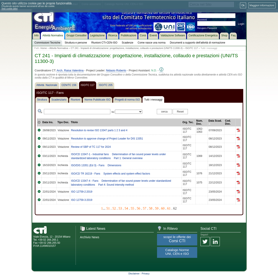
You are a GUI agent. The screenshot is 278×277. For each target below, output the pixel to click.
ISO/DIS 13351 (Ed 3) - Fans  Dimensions (96, 165)
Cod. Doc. (228, 122)
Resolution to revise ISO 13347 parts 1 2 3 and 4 (99, 130)
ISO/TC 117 (191, 48)
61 (169, 208)
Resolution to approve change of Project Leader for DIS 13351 (107, 138)
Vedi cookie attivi (9, 8)
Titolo (74, 122)
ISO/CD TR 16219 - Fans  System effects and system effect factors (110, 173)
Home (43, 48)
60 (163, 208)
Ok (243, 5)
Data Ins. (47, 122)
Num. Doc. (199, 122)
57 (144, 208)
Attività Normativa (58, 48)
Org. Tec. (188, 122)
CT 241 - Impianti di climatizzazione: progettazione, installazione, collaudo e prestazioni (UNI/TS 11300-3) (127, 48)
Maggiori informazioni (262, 5)
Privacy (146, 273)
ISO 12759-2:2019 (81, 191)
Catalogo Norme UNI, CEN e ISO (177, 251)
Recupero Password (207, 28)
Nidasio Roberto (116, 70)
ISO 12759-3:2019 (81, 199)
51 (108, 208)
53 (120, 208)
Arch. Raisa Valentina (70, 70)
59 (157, 208)
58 (150, 208)
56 (138, 208)
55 (132, 208)
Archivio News (89, 237)
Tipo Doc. (63, 122)
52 (114, 208)
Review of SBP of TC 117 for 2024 (91, 146)
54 (126, 208)
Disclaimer (133, 273)
